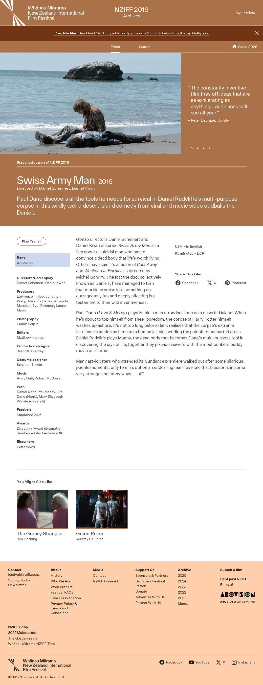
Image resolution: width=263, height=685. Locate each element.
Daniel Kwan (83, 188)
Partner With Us (148, 602)
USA (178, 246)
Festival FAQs (62, 592)
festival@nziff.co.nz (24, 574)
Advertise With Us (150, 597)
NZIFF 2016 (59, 162)
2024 (182, 581)
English (196, 246)
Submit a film (231, 570)
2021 (181, 598)
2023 (182, 587)
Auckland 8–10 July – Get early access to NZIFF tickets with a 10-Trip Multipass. (131, 33)
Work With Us (61, 587)
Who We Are (60, 581)
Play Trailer (31, 241)
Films (115, 46)
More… (183, 603)
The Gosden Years (22, 638)
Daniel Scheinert (54, 188)
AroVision (25, 263)
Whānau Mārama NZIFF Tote (31, 643)
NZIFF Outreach (106, 581)
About (56, 570)
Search (144, 46)
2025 (182, 575)
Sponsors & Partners (151, 575)
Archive (184, 570)
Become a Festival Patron (150, 583)
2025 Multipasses (22, 632)
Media (98, 570)
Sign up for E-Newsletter (19, 582)
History (57, 575)
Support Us (144, 570)
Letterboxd (26, 447)
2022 (182, 592)
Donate (141, 591)
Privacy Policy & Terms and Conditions (64, 608)
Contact (14, 570)
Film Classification (66, 598)
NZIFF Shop (18, 627)
